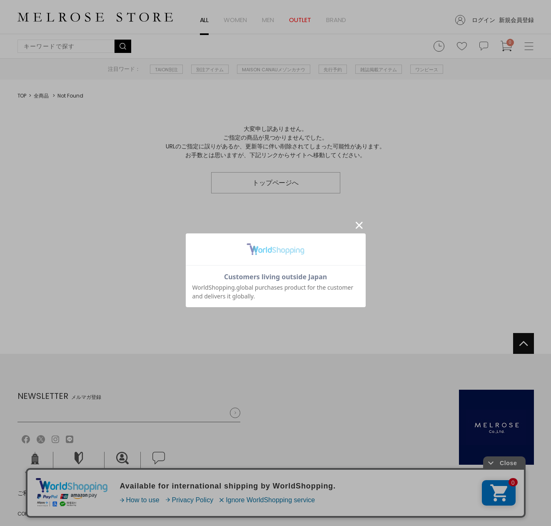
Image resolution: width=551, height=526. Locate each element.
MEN (268, 19)
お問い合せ (158, 464)
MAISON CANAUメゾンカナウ (273, 69)
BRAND (336, 19)
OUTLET (300, 19)
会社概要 (35, 464)
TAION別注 (166, 69)
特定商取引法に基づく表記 (154, 493)
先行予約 (333, 69)
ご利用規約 (32, 493)
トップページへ (275, 183)
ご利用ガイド (79, 464)
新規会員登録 (516, 20)
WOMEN (235, 19)
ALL (204, 19)
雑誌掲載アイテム (378, 69)
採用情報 (122, 464)
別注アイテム (210, 69)
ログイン (483, 20)
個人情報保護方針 (83, 493)
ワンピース (426, 69)
